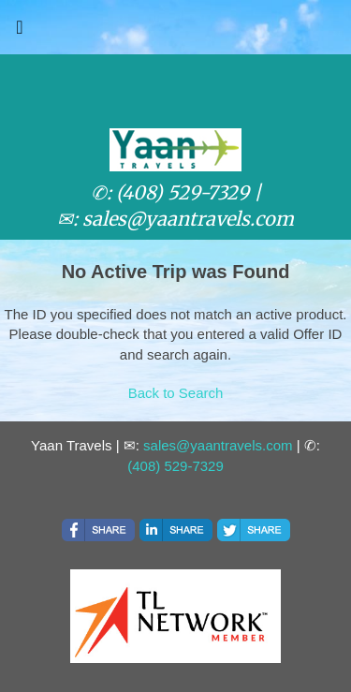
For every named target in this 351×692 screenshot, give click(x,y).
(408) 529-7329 (175, 466)
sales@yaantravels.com (217, 445)
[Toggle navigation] (20, 32)
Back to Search (176, 393)
